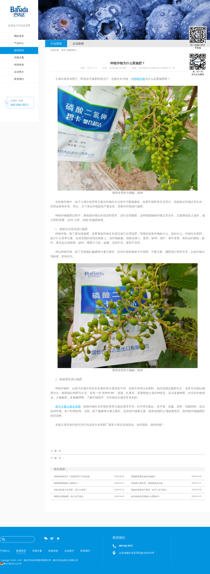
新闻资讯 (71, 50)
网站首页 (19, 36)
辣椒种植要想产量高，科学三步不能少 (149, 490)
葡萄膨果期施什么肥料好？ (66, 483)
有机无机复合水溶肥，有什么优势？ (71, 490)
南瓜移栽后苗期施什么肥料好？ (145, 496)
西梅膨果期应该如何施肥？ (143, 476)
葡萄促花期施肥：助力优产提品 (68, 496)
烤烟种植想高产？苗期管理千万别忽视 (72, 476)
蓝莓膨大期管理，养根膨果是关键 (147, 483)
